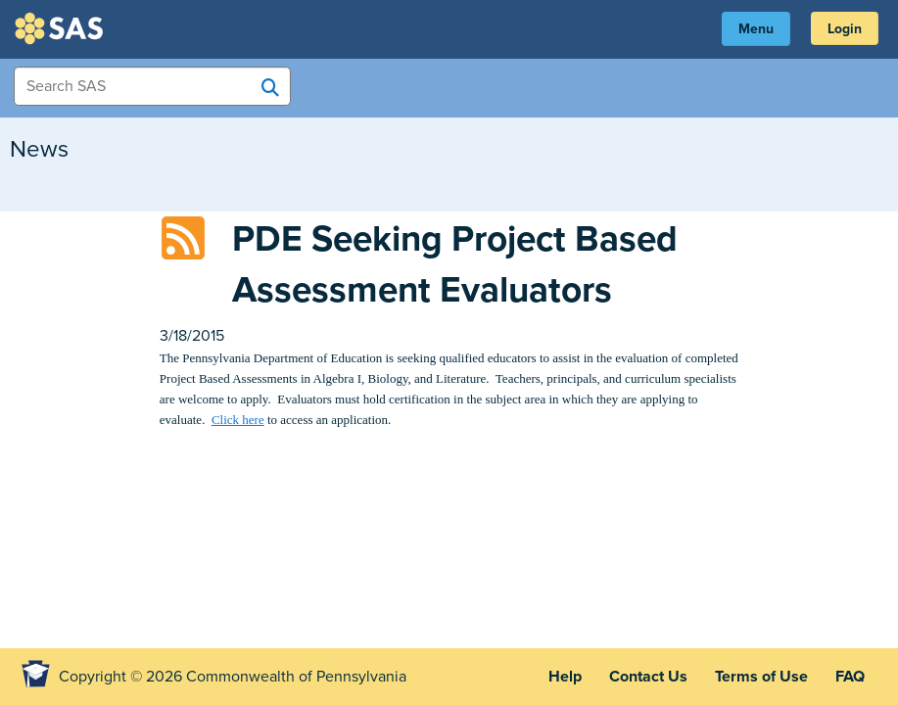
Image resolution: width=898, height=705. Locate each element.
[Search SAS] (270, 87)
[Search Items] (152, 86)
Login (844, 29)
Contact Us (648, 676)
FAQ (850, 676)
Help (565, 676)
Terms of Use (761, 676)
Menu (756, 29)
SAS (62, 28)
